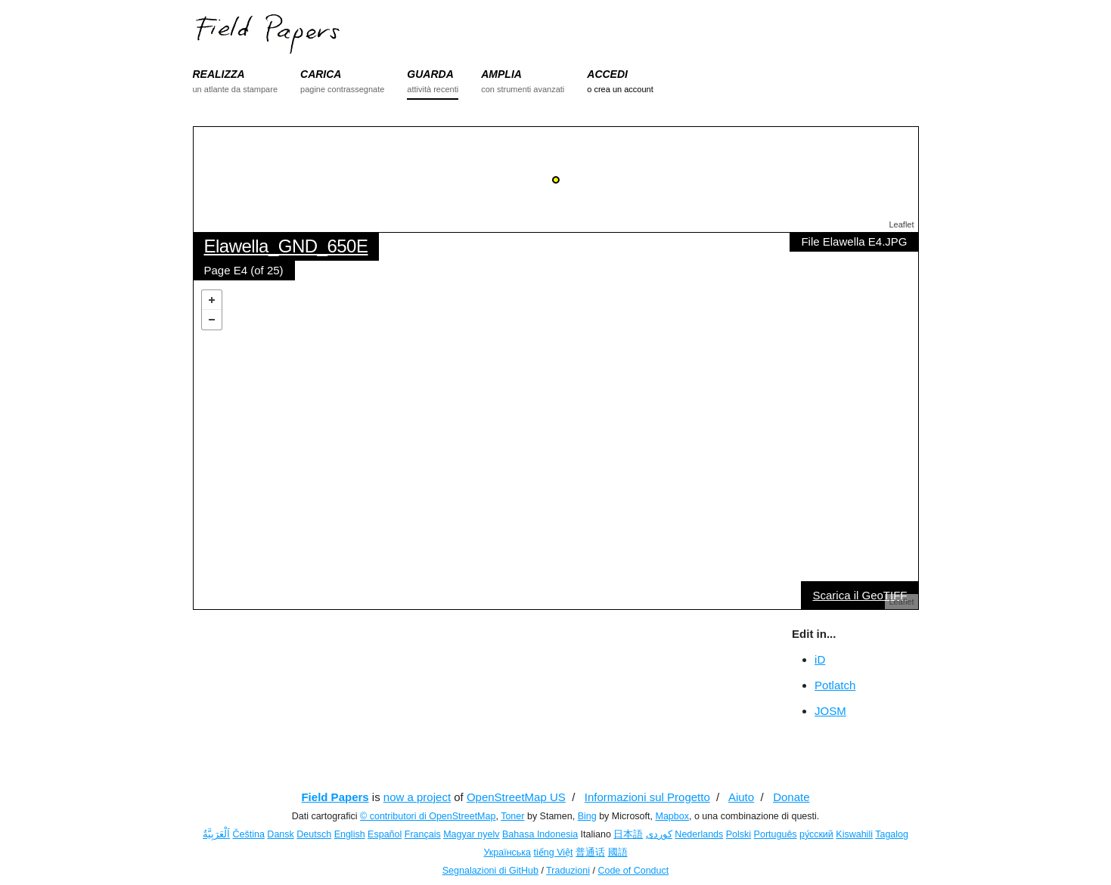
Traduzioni (568, 870)
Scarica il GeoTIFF (859, 595)
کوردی (659, 834)
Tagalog (891, 834)
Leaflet (901, 224)
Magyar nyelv (471, 834)
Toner (512, 816)
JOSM (830, 710)
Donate (791, 797)
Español (385, 834)
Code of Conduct (633, 870)
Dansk (280, 834)
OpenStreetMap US (516, 797)
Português (775, 834)
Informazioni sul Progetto (647, 797)
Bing (587, 816)
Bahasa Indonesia (540, 834)
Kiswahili (854, 834)
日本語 (628, 834)
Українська (507, 852)
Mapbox (671, 816)
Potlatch (835, 685)
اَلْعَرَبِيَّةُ (216, 834)
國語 (618, 852)
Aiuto (741, 797)
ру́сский (816, 834)
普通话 (590, 852)
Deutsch (313, 834)
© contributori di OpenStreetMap (427, 816)
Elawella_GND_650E (286, 246)
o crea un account (620, 89)
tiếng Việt (553, 852)
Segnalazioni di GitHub (490, 870)
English (349, 834)
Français (423, 834)
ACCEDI (607, 74)
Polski (738, 834)
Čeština (248, 834)
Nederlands (699, 834)
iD (820, 659)
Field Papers (334, 797)
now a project (417, 797)
